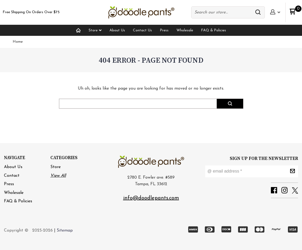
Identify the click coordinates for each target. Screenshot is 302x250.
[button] (259, 12)
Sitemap (65, 230)
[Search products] (222, 12)
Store (55, 167)
